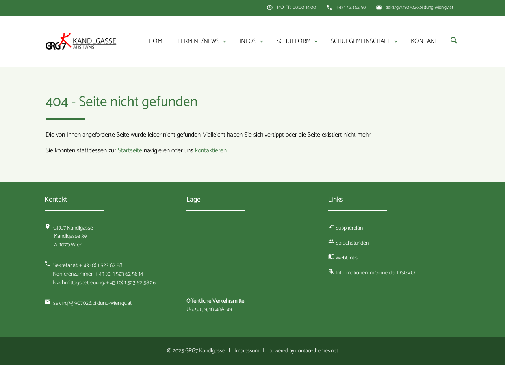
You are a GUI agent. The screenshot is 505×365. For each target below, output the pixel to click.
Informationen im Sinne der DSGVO (375, 273)
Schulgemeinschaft (365, 41)
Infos (252, 41)
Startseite (130, 150)
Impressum (246, 351)
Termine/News (202, 41)
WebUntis (347, 258)
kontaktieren (211, 150)
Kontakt (424, 41)
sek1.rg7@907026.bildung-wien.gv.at (419, 7)
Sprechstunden (352, 243)
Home (157, 41)
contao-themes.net (316, 351)
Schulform (298, 41)
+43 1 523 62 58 (351, 7)
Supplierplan (349, 228)
